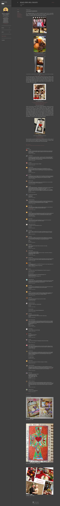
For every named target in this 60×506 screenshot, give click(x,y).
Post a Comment (28, 393)
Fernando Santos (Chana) (32, 194)
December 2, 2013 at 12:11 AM (31, 153)
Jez (28, 186)
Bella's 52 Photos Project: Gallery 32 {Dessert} (40, 75)
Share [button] (18, 9)
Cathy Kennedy (30, 365)
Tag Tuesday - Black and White (39, 136)
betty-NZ (29, 328)
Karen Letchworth (31, 319)
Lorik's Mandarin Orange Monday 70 (39, 55)
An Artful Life (29, 419)
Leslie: (29, 236)
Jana (29, 174)
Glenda (29, 285)
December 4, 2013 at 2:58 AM (31, 260)
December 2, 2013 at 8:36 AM (31, 178)
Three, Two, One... (30, 495)
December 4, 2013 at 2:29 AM (31, 255)
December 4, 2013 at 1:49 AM (31, 248)
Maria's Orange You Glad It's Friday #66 (39, 54)
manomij (29, 218)
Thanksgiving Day (42, 145)
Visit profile (6, 23)
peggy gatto (30, 389)
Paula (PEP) (30, 167)
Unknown (29, 360)
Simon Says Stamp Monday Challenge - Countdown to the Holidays (40, 102)
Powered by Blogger (36, 502)
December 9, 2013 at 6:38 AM (31, 370)
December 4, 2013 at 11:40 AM (31, 311)
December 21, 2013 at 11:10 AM (31, 391)
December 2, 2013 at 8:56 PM (31, 216)
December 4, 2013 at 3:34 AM (31, 266)
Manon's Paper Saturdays (40, 137)
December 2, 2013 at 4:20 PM (31, 209)
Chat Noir (29, 155)
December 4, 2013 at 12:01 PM (31, 317)
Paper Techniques (35, 145)
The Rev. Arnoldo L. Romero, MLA (6, 14)
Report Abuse (4, 36)
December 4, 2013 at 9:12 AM (31, 295)
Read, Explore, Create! (29, 2)
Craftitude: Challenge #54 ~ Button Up (39, 104)
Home (21, 5)
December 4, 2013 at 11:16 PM (31, 348)
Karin (29, 333)
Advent (18, 12)
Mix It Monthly (30, 208)
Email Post (29, 144)
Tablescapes (38, 145)
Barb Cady (29, 257)
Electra (29, 230)
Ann (29, 339)
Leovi (29, 162)
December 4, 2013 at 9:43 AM (31, 300)
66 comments (29, 464)
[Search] (53, 2)
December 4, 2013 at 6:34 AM (31, 289)
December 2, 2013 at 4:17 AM (31, 172)
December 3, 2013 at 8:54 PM (31, 242)
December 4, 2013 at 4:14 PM (31, 337)
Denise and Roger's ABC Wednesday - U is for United (40, 35)
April (29, 291)
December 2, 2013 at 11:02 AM (31, 197)
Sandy (29, 244)
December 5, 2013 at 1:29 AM (31, 358)
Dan (29, 149)
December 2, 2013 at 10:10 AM (31, 192)
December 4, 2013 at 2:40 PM (31, 326)
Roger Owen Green (31, 224)
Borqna (29, 372)
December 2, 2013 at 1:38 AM (31, 160)
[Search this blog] (5, 2)
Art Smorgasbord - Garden (33, 463)
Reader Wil (30, 250)
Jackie (29, 313)
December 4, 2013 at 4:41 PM (31, 342)
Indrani (29, 297)
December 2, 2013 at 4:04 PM (31, 203)
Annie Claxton (30, 279)
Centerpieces (19, 13)
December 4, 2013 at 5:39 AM (31, 283)
